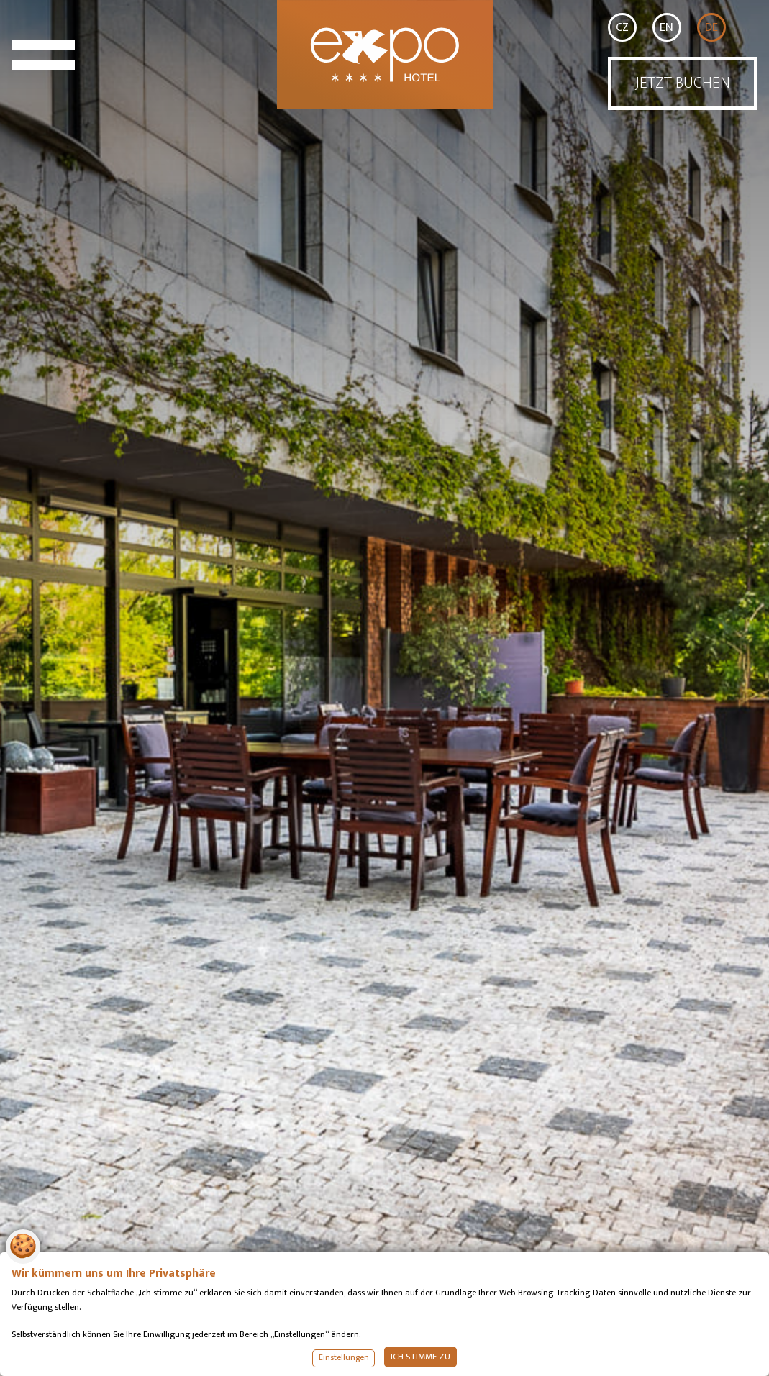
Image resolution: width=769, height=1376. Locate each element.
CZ (622, 27)
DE (711, 27)
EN (666, 27)
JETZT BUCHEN (682, 83)
